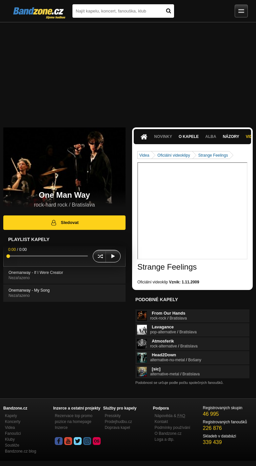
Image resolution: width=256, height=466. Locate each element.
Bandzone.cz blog (20, 451)
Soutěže (12, 445)
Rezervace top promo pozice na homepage (73, 418)
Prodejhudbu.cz (118, 421)
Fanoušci (13, 433)
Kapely (11, 415)
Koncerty (12, 421)
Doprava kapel (117, 427)
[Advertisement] (128, 72)
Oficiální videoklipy (173, 155)
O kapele (189, 136)
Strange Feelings (213, 155)
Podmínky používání (172, 427)
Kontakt (161, 421)
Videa (144, 155)
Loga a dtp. (164, 439)
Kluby (10, 439)
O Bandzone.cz (168, 433)
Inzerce (61, 427)
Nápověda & (170, 415)
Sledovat (64, 222)
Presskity (113, 415)
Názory (231, 136)
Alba (210, 136)
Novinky (163, 136)
